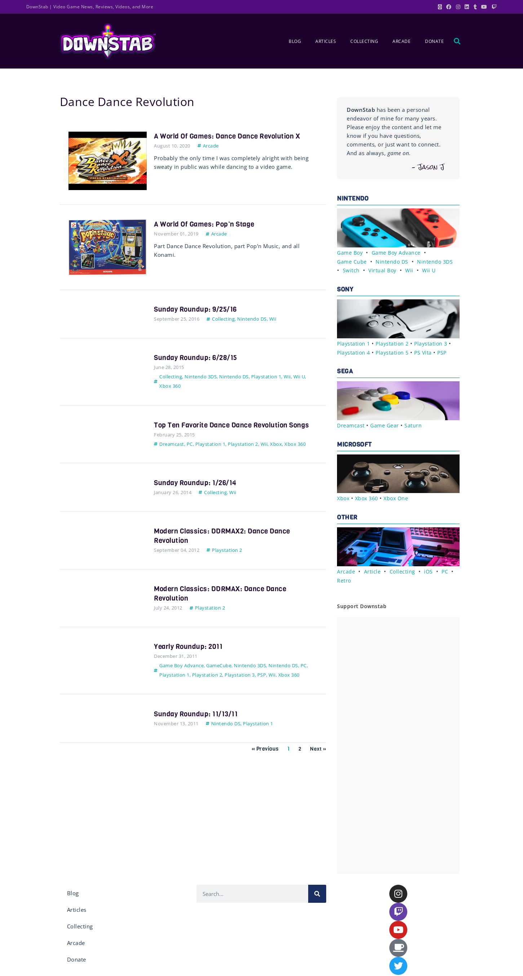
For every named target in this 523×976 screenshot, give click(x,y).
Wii (272, 319)
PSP (261, 684)
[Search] (317, 891)
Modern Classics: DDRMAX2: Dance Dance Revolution (225, 545)
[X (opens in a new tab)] (440, 6)
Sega (345, 370)
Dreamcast (171, 453)
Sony (345, 289)
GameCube (218, 675)
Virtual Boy (383, 269)
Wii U (299, 376)
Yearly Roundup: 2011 (190, 656)
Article (372, 569)
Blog (295, 41)
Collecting (364, 41)
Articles (325, 41)
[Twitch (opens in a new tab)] (493, 6)
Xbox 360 (170, 386)
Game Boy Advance (181, 675)
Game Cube (352, 261)
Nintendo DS (252, 319)
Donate (434, 41)
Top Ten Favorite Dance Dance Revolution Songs (225, 429)
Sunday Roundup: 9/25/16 (197, 309)
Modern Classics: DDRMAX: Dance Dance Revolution (223, 602)
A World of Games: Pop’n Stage (207, 224)
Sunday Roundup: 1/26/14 (197, 492)
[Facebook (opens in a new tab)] (449, 6)
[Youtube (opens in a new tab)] (484, 6)
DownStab (37, 7)
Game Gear (386, 423)
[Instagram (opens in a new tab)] (458, 6)
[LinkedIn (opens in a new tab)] (466, 6)
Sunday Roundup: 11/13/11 (198, 723)
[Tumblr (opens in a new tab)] (475, 6)
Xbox (276, 453)
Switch (351, 269)
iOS (429, 569)
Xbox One (400, 496)
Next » (318, 758)
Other (347, 515)
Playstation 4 (354, 351)
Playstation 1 (266, 376)
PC (190, 453)
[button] (457, 41)
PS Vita (426, 351)
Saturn (415, 423)
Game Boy (350, 252)
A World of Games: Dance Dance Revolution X (232, 136)
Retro (344, 577)
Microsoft (354, 443)
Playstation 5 (394, 351)
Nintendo (352, 198)
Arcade (402, 41)
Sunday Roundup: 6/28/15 (197, 357)
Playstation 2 (243, 453)
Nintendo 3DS (201, 376)
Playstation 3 (240, 684)
